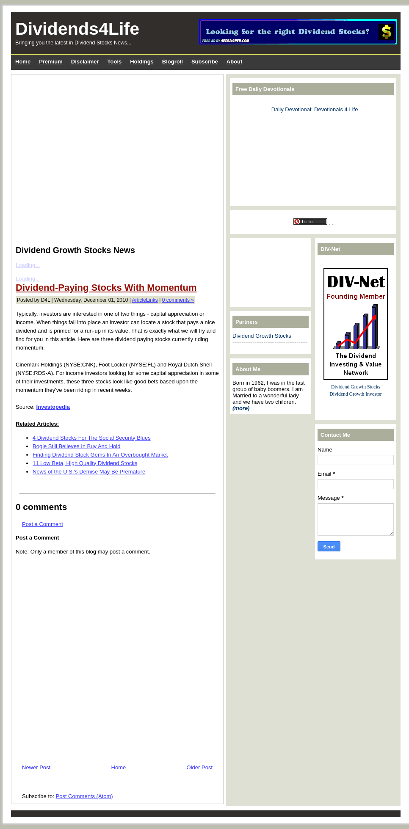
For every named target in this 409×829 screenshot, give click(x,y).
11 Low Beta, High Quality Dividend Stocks (85, 463)
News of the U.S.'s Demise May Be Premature (89, 471)
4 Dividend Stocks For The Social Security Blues (92, 438)
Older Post (200, 767)
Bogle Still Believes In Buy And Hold (76, 446)
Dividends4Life (77, 29)
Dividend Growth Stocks (261, 336)
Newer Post (36, 767)
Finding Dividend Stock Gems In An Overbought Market (100, 455)
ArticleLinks (145, 300)
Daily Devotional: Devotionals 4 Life (314, 109)
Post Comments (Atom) (84, 796)
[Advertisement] (80, 158)
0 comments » (178, 300)
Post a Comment (42, 524)
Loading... (28, 265)
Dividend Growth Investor (355, 394)
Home (118, 767)
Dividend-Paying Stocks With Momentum (106, 287)
